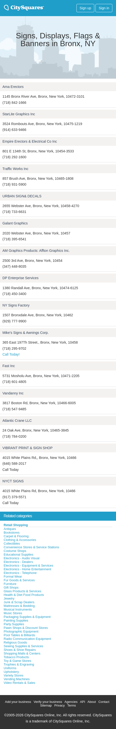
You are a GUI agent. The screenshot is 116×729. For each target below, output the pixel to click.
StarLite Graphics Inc (18, 114)
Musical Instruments (18, 609)
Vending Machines (17, 679)
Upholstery (11, 672)
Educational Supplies (18, 554)
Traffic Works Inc (15, 169)
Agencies (70, 702)
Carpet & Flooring (16, 536)
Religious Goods (15, 642)
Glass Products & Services (22, 591)
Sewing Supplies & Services (23, 646)
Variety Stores (13, 675)
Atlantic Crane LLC (17, 421)
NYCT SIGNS (13, 481)
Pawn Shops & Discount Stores (26, 628)
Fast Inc (8, 366)
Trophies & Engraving (19, 664)
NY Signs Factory (16, 305)
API (82, 702)
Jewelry (9, 598)
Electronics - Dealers (18, 562)
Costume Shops (15, 551)
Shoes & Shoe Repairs (20, 650)
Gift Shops (11, 587)
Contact (103, 702)
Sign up (85, 8)
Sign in (104, 8)
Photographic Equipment (21, 631)
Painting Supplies (16, 620)
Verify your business (48, 702)
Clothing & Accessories (20, 540)
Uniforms (10, 668)
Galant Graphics (15, 223)
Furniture (10, 584)
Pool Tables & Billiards (19, 635)
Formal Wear (13, 576)
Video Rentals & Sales (19, 683)
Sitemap (46, 705)
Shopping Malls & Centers (22, 653)
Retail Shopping (16, 525)
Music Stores (13, 613)
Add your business (18, 702)
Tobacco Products (16, 657)
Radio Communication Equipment (27, 639)
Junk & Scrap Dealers (19, 602)
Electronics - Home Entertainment (27, 569)
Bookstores (12, 532)
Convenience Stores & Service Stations (31, 547)
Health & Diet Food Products (24, 595)
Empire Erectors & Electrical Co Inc (29, 141)
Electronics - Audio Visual (21, 558)
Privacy (59, 705)
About (91, 702)
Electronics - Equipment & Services (28, 565)
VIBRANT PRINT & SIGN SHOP (27, 448)
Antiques (10, 529)
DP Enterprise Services (20, 278)
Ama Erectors (13, 87)
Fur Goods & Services (19, 580)
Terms (71, 705)
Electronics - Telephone (20, 573)
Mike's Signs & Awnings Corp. (25, 333)
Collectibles (12, 543)
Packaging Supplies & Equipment (27, 617)
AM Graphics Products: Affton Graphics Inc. (36, 251)
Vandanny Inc (12, 393)
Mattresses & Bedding (19, 606)
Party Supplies (14, 624)
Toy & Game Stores (17, 661)
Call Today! (11, 354)
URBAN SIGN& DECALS (22, 196)
